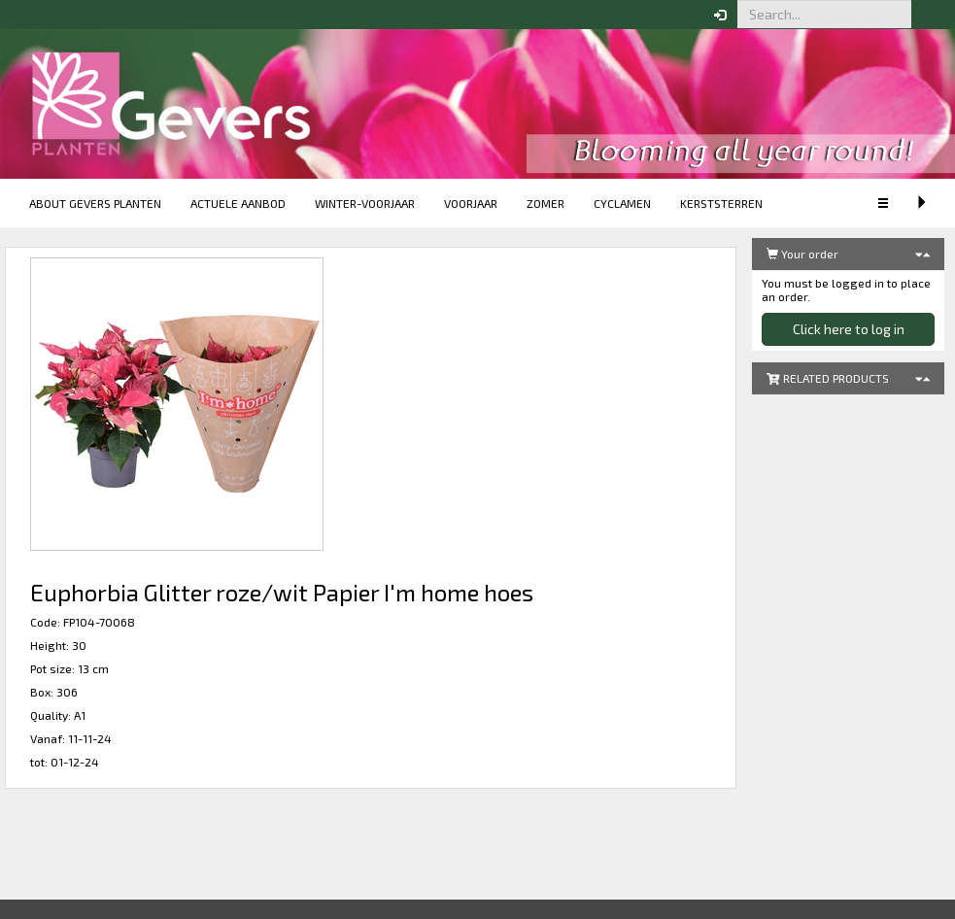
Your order (802, 253)
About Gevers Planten (95, 203)
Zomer (545, 203)
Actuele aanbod (238, 203)
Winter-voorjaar (365, 203)
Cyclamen (622, 203)
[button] (925, 14)
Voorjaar (470, 203)
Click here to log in (848, 329)
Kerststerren (721, 203)
